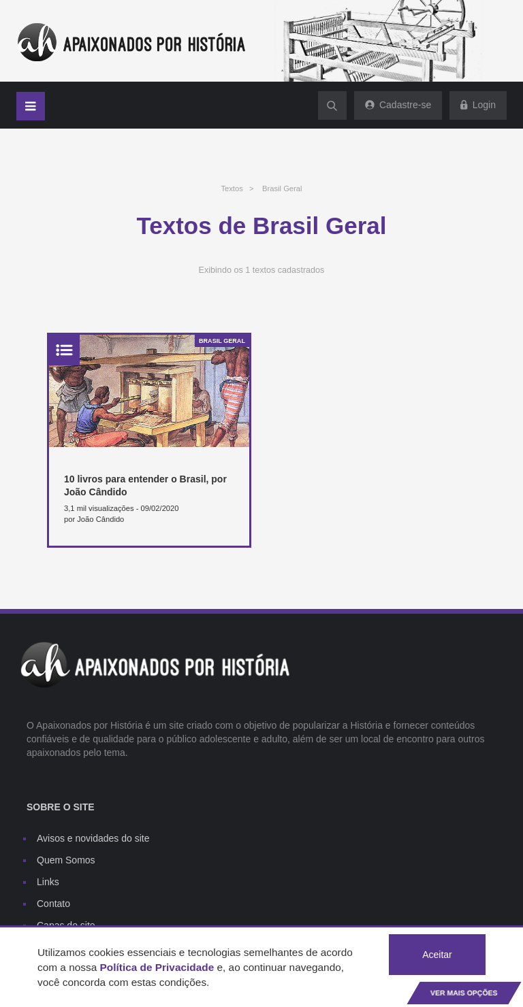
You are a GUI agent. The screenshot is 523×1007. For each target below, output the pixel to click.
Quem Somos (66, 860)
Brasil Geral (282, 188)
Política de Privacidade (157, 967)
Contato (53, 903)
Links (48, 881)
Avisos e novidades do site (93, 838)
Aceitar (437, 954)
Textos (231, 188)
